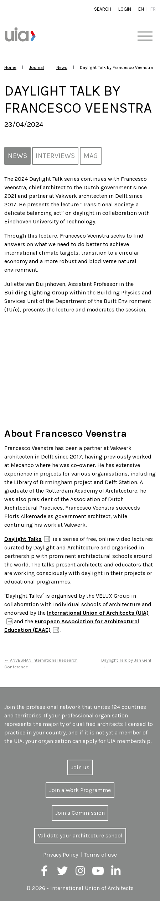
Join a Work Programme (80, 790)
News (61, 67)
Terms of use (100, 854)
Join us (80, 767)
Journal (36, 67)
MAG (90, 156)
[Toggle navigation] (145, 36)
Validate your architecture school (80, 835)
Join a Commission (80, 812)
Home (10, 67)
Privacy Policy (60, 854)
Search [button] (102, 9)
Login (124, 9)
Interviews (55, 156)
